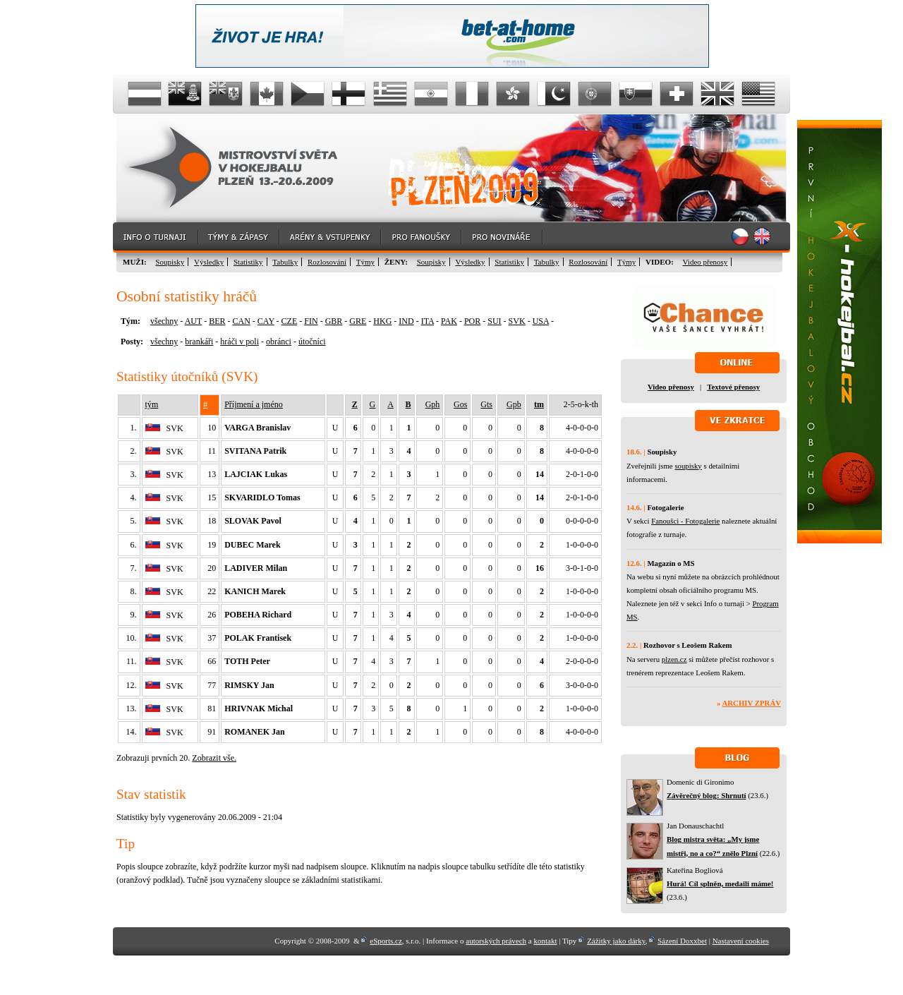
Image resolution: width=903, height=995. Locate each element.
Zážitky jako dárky (616, 940)
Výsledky (209, 262)
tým (152, 404)
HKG (382, 321)
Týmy (365, 262)
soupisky (687, 466)
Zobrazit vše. (214, 758)
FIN (310, 321)
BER (217, 321)
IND (406, 321)
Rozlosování (327, 262)
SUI (494, 321)
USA (541, 321)
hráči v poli (239, 341)
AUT (193, 321)
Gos (460, 404)
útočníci (312, 341)
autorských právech (496, 940)
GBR (334, 321)
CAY (265, 321)
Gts (486, 404)
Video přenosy (705, 262)
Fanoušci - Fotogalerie (685, 521)
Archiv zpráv (751, 703)
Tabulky (285, 262)
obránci (278, 341)
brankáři (199, 341)
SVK (517, 321)
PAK (449, 321)
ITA (427, 321)
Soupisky (169, 262)
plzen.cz (674, 659)
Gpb (514, 404)
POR (472, 321)
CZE (289, 321)
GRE (357, 321)
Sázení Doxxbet (682, 940)
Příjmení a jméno (253, 404)
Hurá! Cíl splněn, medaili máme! (720, 883)
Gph (432, 404)
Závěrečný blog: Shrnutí (706, 795)
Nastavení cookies (741, 940)
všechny (164, 321)
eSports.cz (386, 940)
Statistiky (248, 262)
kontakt (545, 940)
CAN (241, 321)
